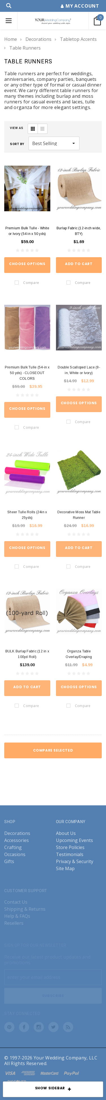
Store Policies (70, 847)
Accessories (16, 840)
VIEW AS (16, 128)
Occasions (14, 854)
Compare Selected (53, 750)
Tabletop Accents (78, 39)
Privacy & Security (74, 861)
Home (10, 39)
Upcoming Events (74, 840)
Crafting (13, 847)
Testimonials (69, 854)
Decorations (38, 39)
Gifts (9, 861)
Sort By (17, 144)
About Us (66, 833)
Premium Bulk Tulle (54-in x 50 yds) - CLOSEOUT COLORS (27, 373)
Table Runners (25, 48)
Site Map (65, 868)
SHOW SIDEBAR (53, 1090)
